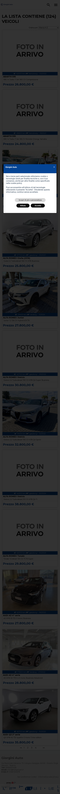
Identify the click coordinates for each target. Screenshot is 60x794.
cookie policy (16, 183)
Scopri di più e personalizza (30, 200)
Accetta (38, 206)
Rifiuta (23, 206)
